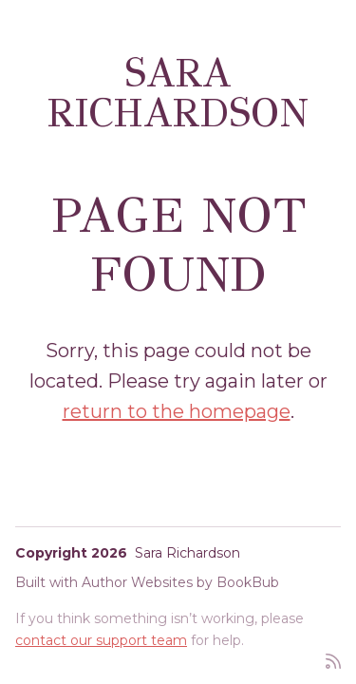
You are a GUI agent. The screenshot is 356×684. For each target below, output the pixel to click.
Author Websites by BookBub (180, 582)
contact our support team (101, 640)
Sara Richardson (178, 93)
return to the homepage (176, 411)
